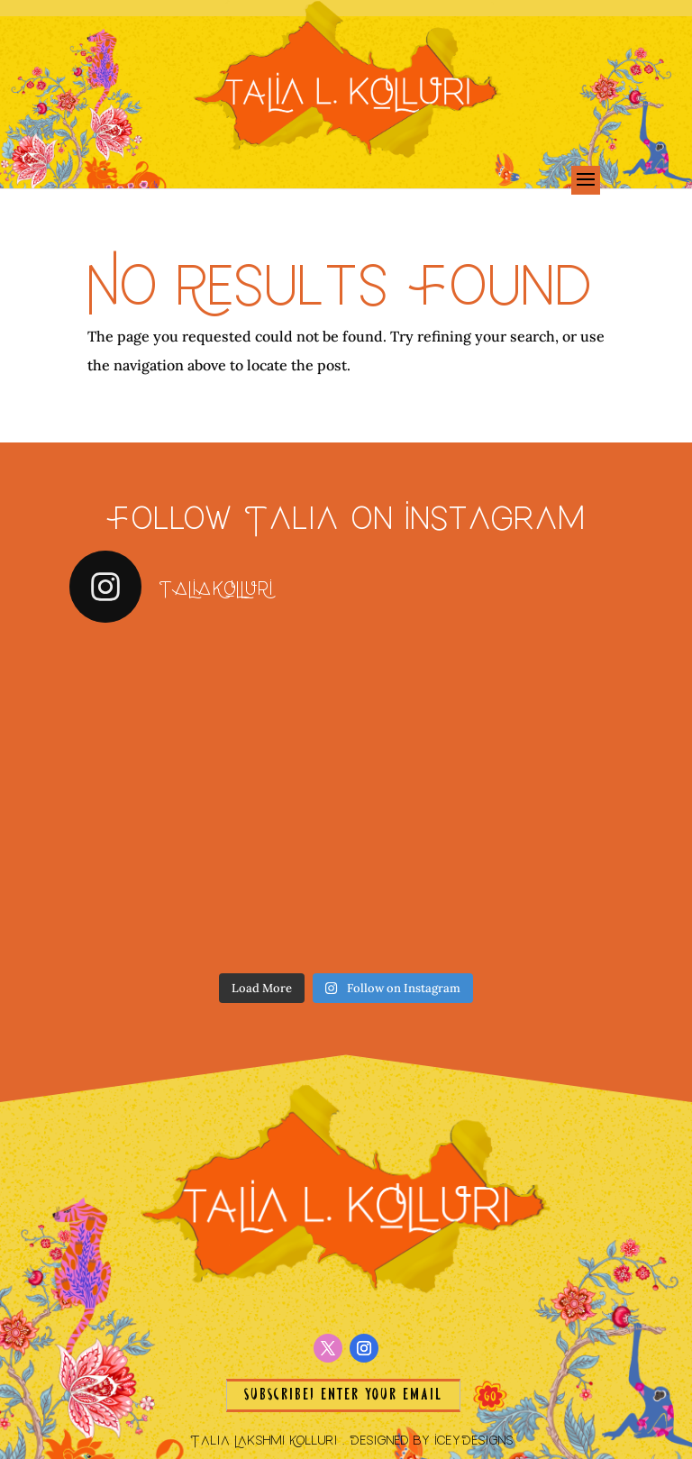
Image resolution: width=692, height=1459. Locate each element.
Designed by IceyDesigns (432, 1439)
